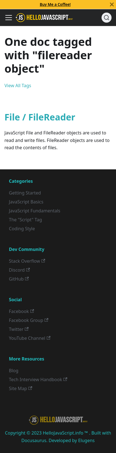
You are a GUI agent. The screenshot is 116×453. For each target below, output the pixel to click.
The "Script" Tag (25, 220)
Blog (13, 370)
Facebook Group (28, 320)
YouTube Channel (29, 338)
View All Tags (17, 85)
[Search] (107, 18)
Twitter (19, 329)
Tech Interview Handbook (38, 379)
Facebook (21, 311)
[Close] (112, 4)
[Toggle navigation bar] (8, 17)
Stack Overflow (27, 261)
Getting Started (25, 193)
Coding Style (22, 229)
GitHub (19, 279)
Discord (19, 270)
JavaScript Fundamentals (34, 211)
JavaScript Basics (26, 202)
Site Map (20, 388)
